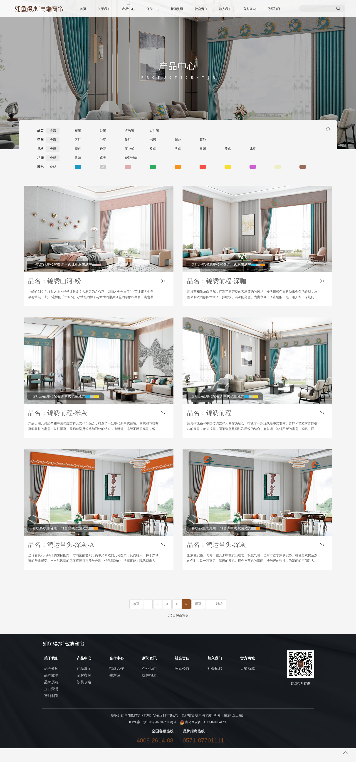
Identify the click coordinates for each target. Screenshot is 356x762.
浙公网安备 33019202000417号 (203, 735)
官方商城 (249, 9)
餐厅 (128, 139)
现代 (78, 148)
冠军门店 (273, 9)
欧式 (153, 148)
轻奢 (103, 148)
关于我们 (104, 9)
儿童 (253, 148)
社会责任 (201, 9)
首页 (84, 9)
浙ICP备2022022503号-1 (159, 735)
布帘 (78, 130)
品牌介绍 (51, 682)
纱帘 (103, 130)
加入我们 (225, 9)
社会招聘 (215, 682)
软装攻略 (84, 696)
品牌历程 (51, 696)
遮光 (103, 158)
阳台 (178, 139)
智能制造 (51, 709)
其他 (203, 139)
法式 (178, 148)
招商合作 (116, 682)
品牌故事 (51, 689)
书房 (153, 139)
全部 (53, 130)
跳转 (219, 617)
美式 (228, 148)
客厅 (78, 139)
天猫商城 (247, 682)
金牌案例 (84, 689)
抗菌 (78, 158)
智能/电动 (131, 158)
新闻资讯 (177, 9)
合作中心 (152, 9)
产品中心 (128, 9)
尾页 (198, 617)
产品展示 (84, 682)
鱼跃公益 (182, 682)
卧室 (103, 139)
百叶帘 (154, 130)
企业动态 (149, 682)
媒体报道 (149, 689)
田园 (203, 148)
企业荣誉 (51, 703)
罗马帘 (129, 130)
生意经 (114, 689)
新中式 (129, 148)
